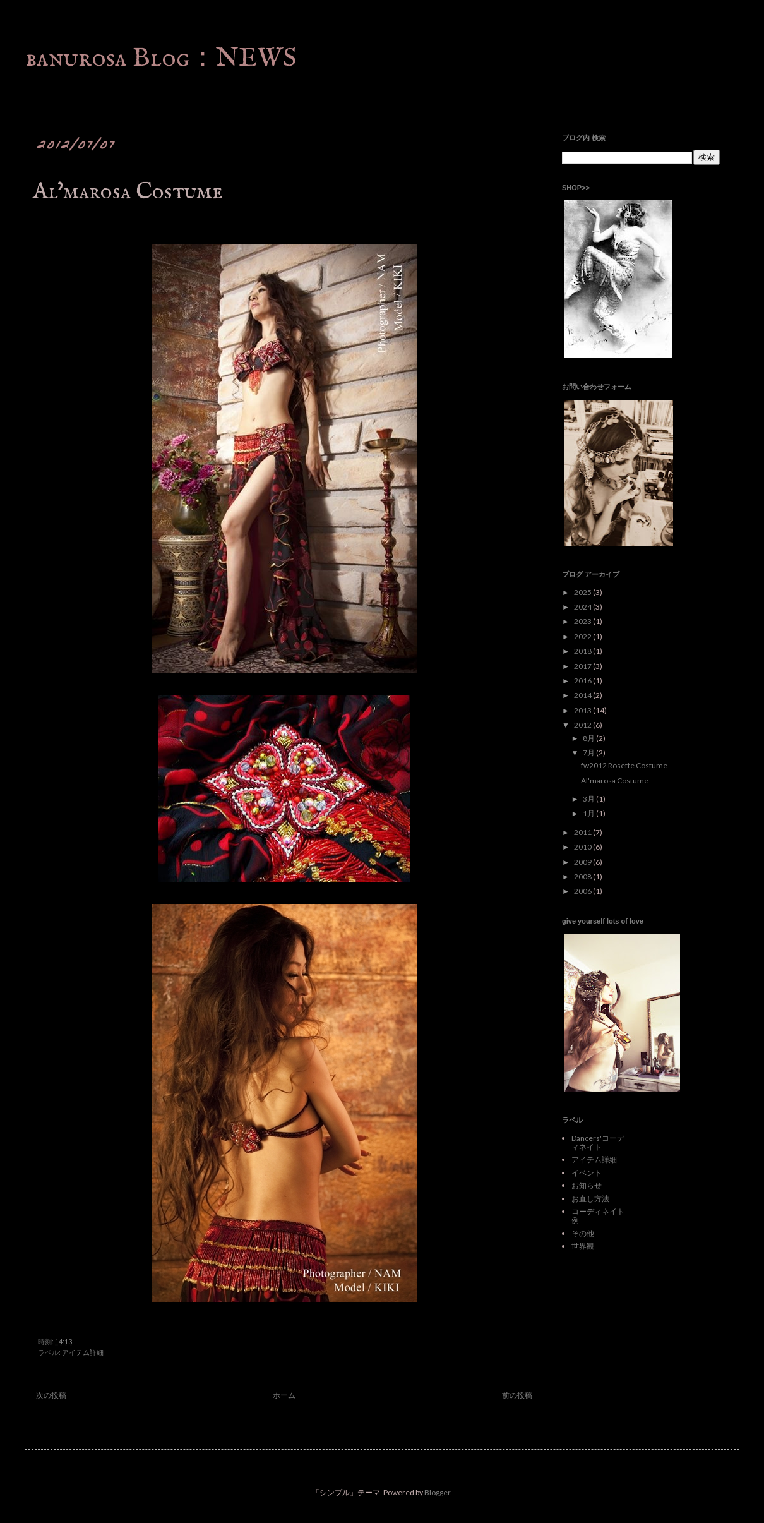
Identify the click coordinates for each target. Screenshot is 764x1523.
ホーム (284, 1395)
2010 (583, 847)
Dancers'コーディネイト (597, 1142)
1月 (589, 813)
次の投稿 (51, 1395)
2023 (583, 621)
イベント (586, 1172)
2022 (583, 636)
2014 (583, 695)
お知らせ (586, 1185)
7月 (589, 752)
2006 (583, 891)
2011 (583, 832)
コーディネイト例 (597, 1216)
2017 (583, 666)
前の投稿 (517, 1395)
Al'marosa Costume (614, 780)
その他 (582, 1233)
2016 (583, 680)
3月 (589, 799)
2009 (583, 862)
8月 (589, 738)
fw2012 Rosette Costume (624, 765)
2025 (583, 592)
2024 (583, 606)
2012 (583, 725)
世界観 (582, 1246)
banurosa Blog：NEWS (161, 58)
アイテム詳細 (83, 1352)
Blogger (437, 1492)
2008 (583, 876)
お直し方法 (590, 1198)
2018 (583, 651)
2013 (583, 710)
